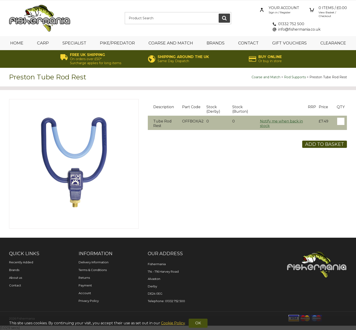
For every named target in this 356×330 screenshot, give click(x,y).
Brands (216, 43)
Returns (84, 277)
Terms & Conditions (93, 270)
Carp (43, 43)
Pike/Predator (117, 43)
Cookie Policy (173, 323)
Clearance (333, 43)
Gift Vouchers (289, 43)
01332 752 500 (291, 24)
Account (85, 293)
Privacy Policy (89, 301)
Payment (85, 285)
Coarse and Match (170, 43)
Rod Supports (295, 77)
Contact (248, 43)
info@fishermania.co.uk (299, 29)
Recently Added (21, 262)
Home (16, 43)
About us (15, 277)
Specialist (74, 43)
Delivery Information (94, 262)
